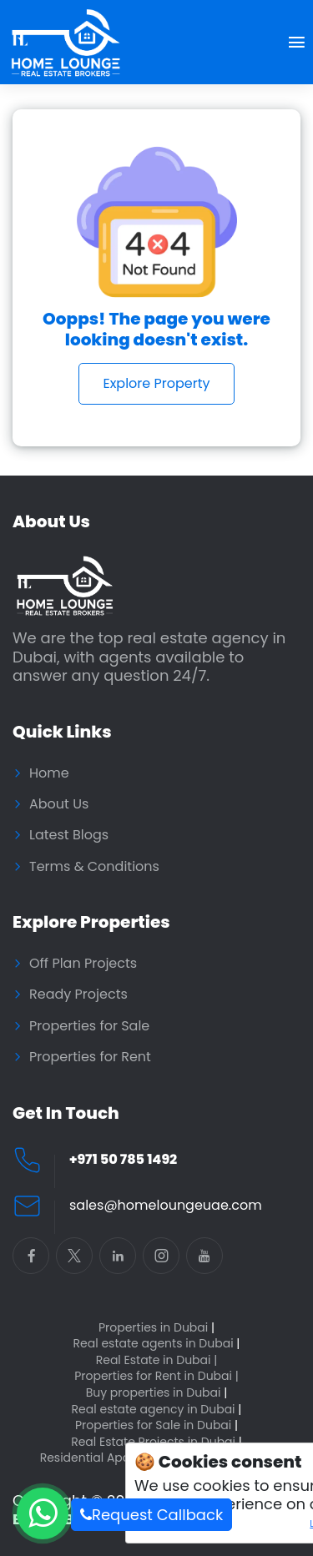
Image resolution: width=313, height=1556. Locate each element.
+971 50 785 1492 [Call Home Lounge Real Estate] (123, 1160)
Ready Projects (78, 994)
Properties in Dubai (156, 1328)
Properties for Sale (89, 1026)
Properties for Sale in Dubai (156, 1425)
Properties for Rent (90, 1057)
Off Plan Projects (83, 963)
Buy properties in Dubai (157, 1393)
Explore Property (156, 383)
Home (49, 773)
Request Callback (151, 1514)
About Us (58, 804)
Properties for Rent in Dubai (156, 1376)
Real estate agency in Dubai (157, 1410)
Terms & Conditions (94, 867)
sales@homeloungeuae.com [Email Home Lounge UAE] (165, 1205)
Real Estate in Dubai (157, 1360)
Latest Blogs (69, 835)
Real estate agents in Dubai (156, 1344)
